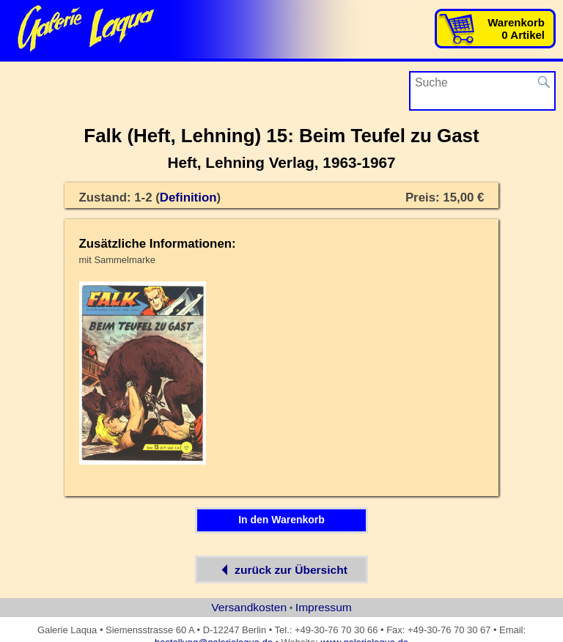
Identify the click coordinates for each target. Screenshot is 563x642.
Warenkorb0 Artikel (516, 28)
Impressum (323, 607)
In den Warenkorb (281, 519)
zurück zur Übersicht (281, 569)
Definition (188, 197)
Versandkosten (249, 607)
